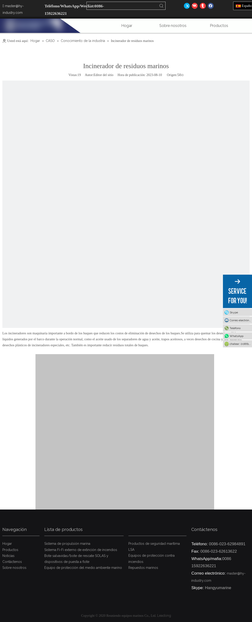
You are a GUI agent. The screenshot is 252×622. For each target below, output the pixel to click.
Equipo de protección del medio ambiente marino (83, 568)
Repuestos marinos (143, 568)
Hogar (7, 544)
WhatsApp (236, 336)
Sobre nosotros (14, 568)
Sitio (180, 75)
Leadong (164, 615)
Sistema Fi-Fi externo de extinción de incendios (80, 550)
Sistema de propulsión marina (67, 544)
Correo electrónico (241, 320)
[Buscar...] (122, 6)
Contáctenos (12, 562)
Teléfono (235, 328)
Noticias (8, 556)
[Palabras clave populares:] (161, 6)
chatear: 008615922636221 (241, 344)
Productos (10, 550)
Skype (234, 312)
